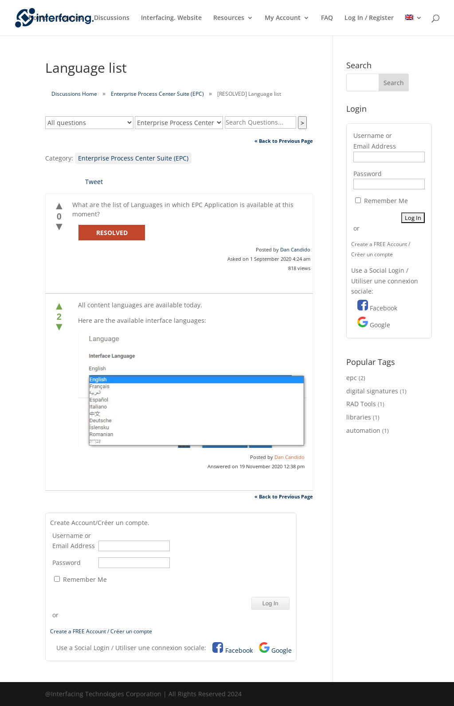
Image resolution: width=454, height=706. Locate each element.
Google (281, 650)
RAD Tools (361, 404)
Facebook (239, 650)
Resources (228, 18)
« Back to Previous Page (283, 140)
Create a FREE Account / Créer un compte (101, 631)
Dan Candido (295, 249)
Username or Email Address (73, 540)
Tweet (94, 181)
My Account (283, 18)
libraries (358, 417)
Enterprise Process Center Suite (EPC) (157, 93)
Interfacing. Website (171, 18)
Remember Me (80, 579)
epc (351, 377)
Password (66, 562)
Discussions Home (74, 93)
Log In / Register (369, 18)
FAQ (327, 18)
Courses (70, 18)
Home (37, 18)
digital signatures (372, 391)
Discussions (111, 18)
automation (363, 430)
